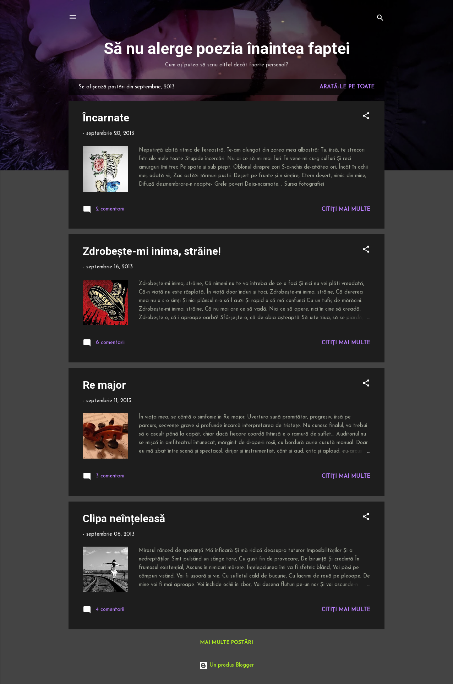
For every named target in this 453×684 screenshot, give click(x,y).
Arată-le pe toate (347, 87)
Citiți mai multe (346, 209)
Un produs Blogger (226, 665)
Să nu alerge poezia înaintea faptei (227, 48)
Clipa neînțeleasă (124, 518)
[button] (366, 117)
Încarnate (106, 117)
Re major (104, 385)
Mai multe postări (226, 642)
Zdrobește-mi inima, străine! (152, 251)
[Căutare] (380, 19)
